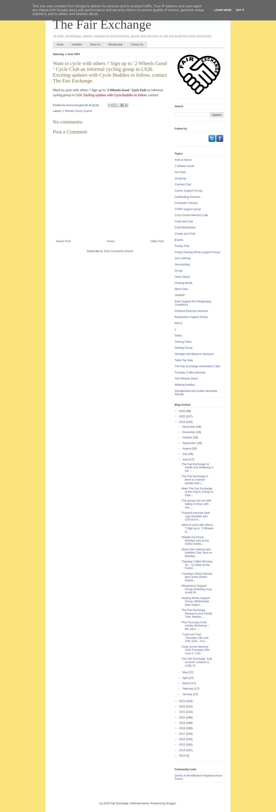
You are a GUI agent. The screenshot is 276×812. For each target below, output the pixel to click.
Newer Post (63, 241)
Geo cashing (182, 258)
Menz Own (181, 289)
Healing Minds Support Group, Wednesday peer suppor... (196, 601)
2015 (182, 744)
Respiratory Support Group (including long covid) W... (197, 589)
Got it (240, 10)
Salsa (178, 335)
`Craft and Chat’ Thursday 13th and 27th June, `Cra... (195, 638)
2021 (182, 711)
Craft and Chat (184, 221)
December (189, 426)
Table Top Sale (184, 360)
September (189, 443)
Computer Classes (186, 202)
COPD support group (188, 209)
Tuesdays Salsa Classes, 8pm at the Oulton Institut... (197, 577)
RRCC (179, 323)
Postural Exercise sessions (191, 310)
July (185, 453)
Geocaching (182, 264)
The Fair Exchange (102, 24)
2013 (182, 755)
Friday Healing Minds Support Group (197, 252)
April (185, 677)
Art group (180, 178)
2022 (182, 706)
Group (178, 270)
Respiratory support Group (191, 317)
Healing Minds (183, 283)
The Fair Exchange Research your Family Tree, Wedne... (197, 613)
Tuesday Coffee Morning (190, 372)
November (189, 432)
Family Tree (182, 245)
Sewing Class (183, 341)
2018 (182, 728)
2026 (182, 411)
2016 (182, 739)
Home (60, 44)
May (185, 672)
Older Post (157, 241)
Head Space (182, 276)
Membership (115, 44)
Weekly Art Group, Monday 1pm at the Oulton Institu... (195, 540)
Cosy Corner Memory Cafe (191, 215)
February (188, 688)
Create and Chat (185, 233)
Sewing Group (183, 347)
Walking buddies (185, 384)
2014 (182, 750)
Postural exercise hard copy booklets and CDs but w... (195, 516)
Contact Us (137, 44)
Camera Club (183, 184)
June (185, 459)
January (187, 694)
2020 (182, 717)
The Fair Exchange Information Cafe (197, 366)
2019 (182, 722)
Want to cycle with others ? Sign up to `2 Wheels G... (197, 528)
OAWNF (180, 295)
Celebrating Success (187, 196)
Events (87, 111)
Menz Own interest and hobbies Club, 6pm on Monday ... (197, 553)
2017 (182, 733)
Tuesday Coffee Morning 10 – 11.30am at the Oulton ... (197, 565)
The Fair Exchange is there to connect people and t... (195, 479)
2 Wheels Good (72, 111)
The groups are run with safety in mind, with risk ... (196, 504)
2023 (182, 701)
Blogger (171, 803)
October (187, 437)
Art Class (180, 172)
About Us (95, 44)
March (186, 683)
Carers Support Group (188, 190)
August (187, 448)
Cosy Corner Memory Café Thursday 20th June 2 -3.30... (195, 650)
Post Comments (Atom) (118, 251)
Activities (77, 44)
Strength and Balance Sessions (194, 354)
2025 (182, 416)
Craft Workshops (185, 227)
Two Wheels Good (186, 378)
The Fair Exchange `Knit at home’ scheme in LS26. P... (197, 662)
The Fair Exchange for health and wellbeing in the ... (197, 467)
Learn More (223, 10)
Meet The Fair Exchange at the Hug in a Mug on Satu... (197, 492)
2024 (182, 422)
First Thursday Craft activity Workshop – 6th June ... (195, 626)
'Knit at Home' (183, 159)
